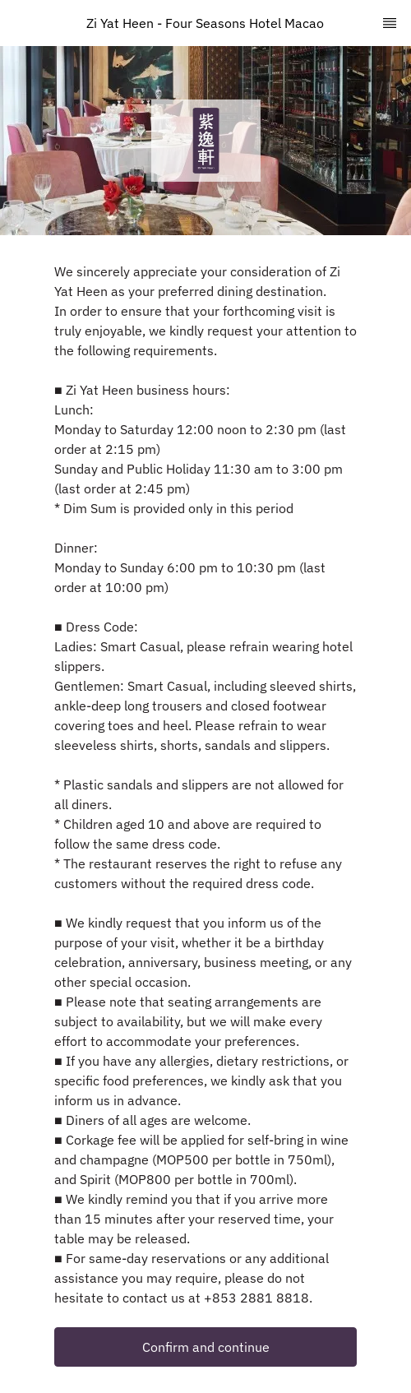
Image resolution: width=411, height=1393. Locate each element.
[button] (205, 1347)
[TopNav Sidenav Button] (389, 23)
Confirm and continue (206, 1347)
